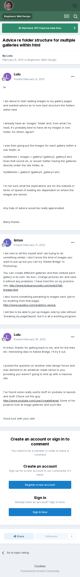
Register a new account (40, 484)
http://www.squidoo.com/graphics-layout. (29, 305)
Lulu (10, 55)
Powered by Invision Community (40, 571)
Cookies (40, 566)
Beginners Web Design (41, 59)
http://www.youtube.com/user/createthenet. (31, 400)
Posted (29, 79)
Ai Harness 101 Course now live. (40, 28)
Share (19, 536)
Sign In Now (40, 512)
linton (18, 240)
